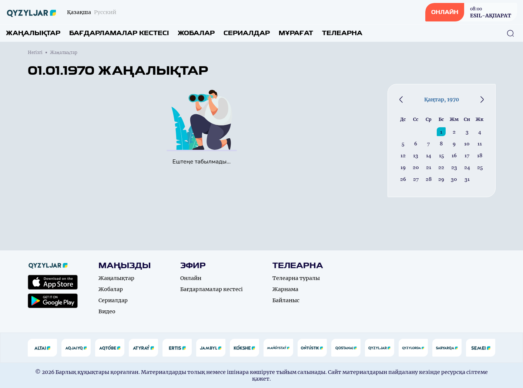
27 (416, 179)
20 (416, 167)
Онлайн (190, 278)
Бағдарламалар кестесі (119, 33)
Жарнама (285, 289)
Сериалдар (247, 33)
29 (441, 179)
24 (467, 167)
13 (415, 155)
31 (467, 179)
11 (479, 143)
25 (480, 167)
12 (403, 155)
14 (428, 155)
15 (441, 155)
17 (467, 155)
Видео (106, 311)
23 (454, 167)
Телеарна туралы (296, 278)
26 (403, 179)
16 (454, 155)
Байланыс (285, 300)
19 (403, 167)
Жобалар (196, 33)
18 (479, 155)
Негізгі (35, 52)
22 (441, 167)
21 (428, 167)
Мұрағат (296, 33)
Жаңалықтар (33, 33)
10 (467, 143)
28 (429, 179)
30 (454, 179)
